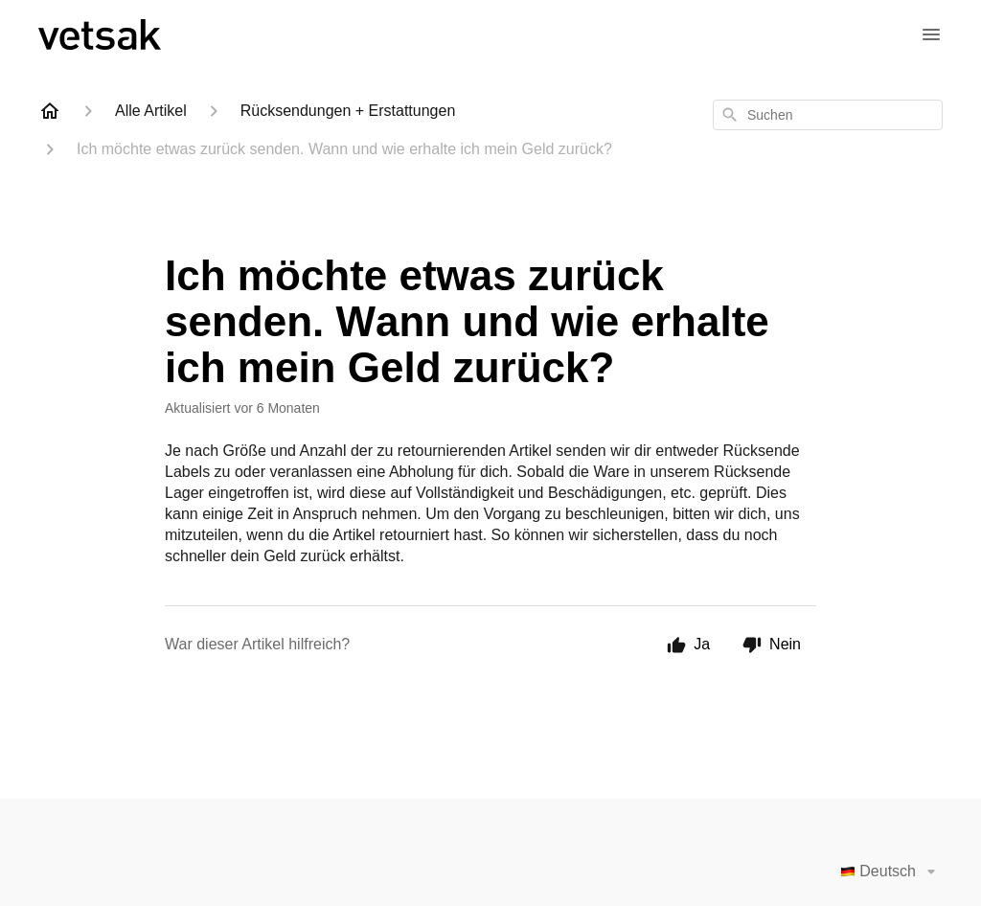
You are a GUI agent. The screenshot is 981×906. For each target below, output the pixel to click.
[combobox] (828, 115)
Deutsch (891, 871)
